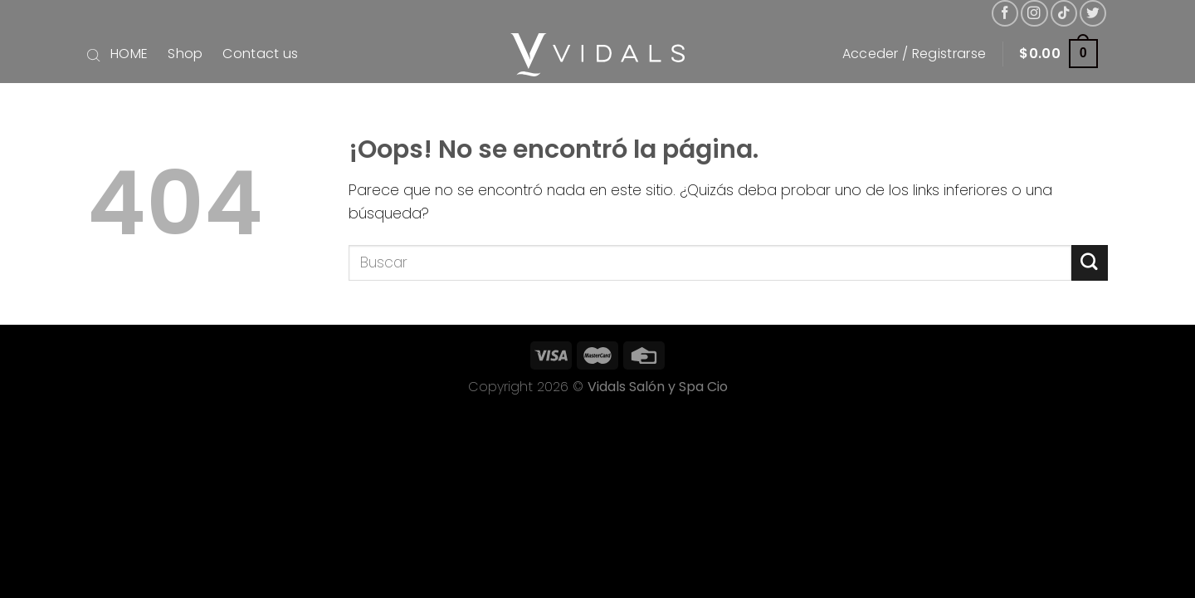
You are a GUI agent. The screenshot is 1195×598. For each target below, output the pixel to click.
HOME (129, 53)
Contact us (260, 53)
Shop (185, 53)
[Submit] (1089, 263)
